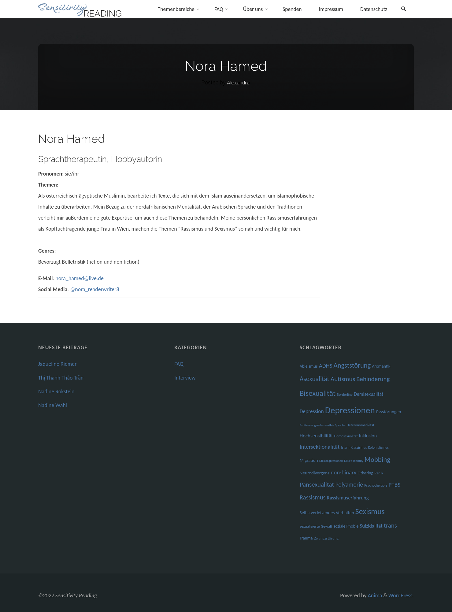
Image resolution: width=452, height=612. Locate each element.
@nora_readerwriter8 (94, 289)
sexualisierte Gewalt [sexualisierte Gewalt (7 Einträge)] (316, 526)
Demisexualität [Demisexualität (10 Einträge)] (368, 394)
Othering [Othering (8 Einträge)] (365, 473)
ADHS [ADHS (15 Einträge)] (325, 365)
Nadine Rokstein (56, 391)
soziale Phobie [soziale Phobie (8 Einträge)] (346, 526)
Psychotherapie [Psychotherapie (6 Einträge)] (375, 485)
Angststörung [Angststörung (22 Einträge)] (352, 365)
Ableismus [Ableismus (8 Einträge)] (309, 366)
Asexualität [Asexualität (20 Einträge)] (314, 379)
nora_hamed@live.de (79, 278)
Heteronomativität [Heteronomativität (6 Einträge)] (361, 425)
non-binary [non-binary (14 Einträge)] (343, 472)
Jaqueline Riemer (57, 364)
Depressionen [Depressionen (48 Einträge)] (350, 410)
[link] (403, 9)
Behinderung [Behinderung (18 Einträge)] (373, 379)
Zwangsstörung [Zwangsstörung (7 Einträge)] (326, 538)
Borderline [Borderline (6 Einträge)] (345, 394)
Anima (374, 595)
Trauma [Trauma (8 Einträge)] (306, 538)
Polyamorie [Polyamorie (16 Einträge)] (349, 484)
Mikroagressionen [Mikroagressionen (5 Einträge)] (331, 461)
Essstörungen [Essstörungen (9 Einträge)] (388, 411)
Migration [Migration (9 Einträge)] (309, 460)
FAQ (178, 364)
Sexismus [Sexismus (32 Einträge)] (370, 511)
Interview (184, 377)
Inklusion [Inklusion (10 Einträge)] (368, 436)
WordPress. (401, 595)
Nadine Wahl (52, 405)
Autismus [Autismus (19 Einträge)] (343, 379)
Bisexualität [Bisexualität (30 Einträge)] (318, 393)
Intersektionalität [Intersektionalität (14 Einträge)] (320, 446)
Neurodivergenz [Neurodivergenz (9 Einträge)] (315, 473)
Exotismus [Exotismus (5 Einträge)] (306, 425)
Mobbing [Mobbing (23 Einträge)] (377, 459)
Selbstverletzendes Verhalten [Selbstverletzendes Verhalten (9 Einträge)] (327, 512)
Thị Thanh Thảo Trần (60, 377)
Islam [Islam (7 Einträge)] (345, 447)
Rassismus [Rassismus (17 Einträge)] (313, 497)
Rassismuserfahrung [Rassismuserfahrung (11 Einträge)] (348, 498)
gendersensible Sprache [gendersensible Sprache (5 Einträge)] (329, 425)
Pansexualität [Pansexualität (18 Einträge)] (317, 484)
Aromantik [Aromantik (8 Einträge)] (381, 366)
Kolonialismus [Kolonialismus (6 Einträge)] (378, 447)
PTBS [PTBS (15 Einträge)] (394, 484)
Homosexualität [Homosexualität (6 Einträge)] (346, 436)
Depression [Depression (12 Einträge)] (312, 411)
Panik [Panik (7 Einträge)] (378, 473)
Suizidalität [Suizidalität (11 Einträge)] (371, 526)
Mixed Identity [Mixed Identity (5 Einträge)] (353, 461)
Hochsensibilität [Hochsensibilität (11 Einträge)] (316, 435)
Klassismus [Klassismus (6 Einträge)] (359, 447)
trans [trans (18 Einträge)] (390, 525)
